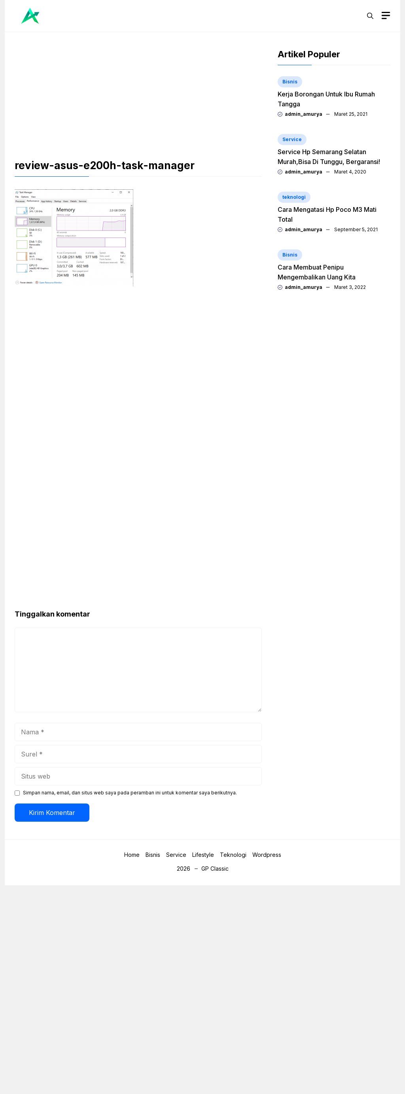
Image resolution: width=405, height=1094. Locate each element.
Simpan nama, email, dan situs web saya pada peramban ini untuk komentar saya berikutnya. (130, 793)
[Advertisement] (138, 100)
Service (292, 139)
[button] (370, 16)
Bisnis (289, 82)
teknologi (294, 197)
